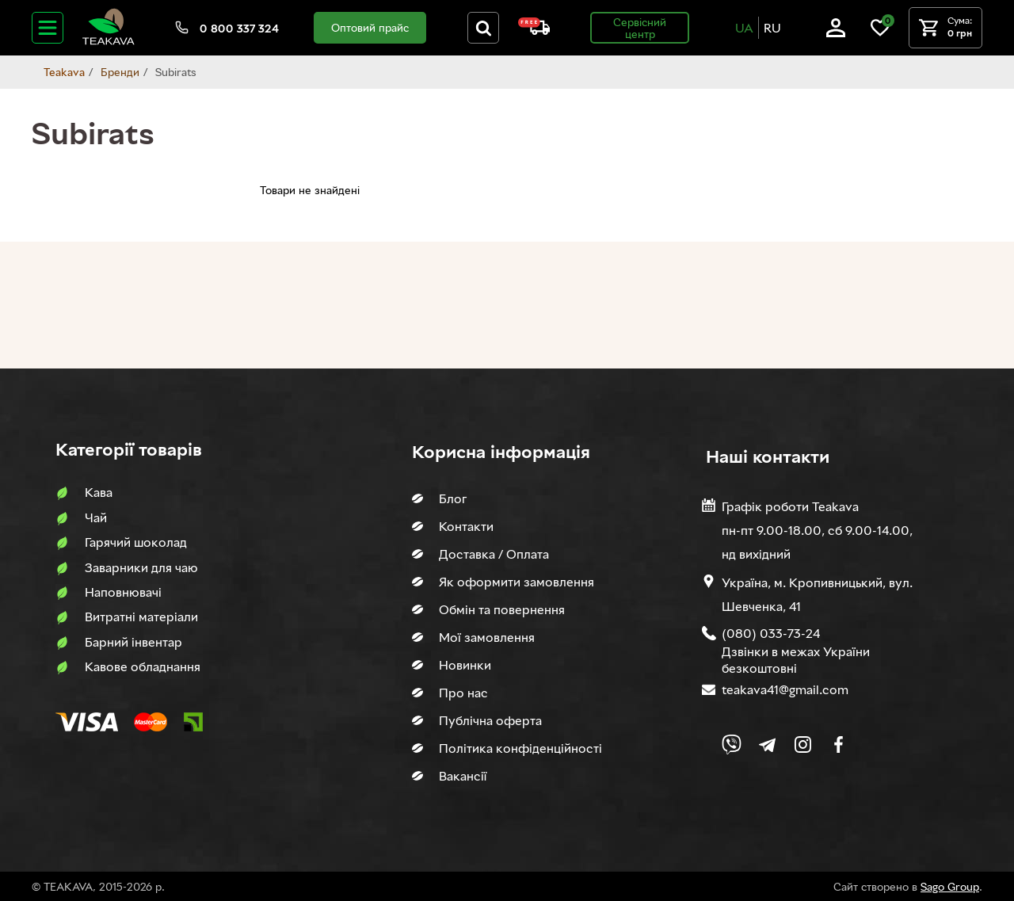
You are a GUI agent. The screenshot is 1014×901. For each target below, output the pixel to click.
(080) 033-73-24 (771, 633)
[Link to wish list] (880, 33)
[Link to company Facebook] (838, 744)
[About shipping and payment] (534, 30)
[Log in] (835, 33)
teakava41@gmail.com (785, 689)
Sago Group (950, 886)
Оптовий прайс (370, 27)
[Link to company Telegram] (767, 744)
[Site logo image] (108, 41)
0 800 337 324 (239, 28)
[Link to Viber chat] (731, 744)
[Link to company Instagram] (803, 744)
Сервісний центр (639, 27)
